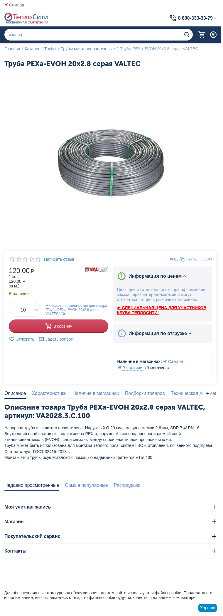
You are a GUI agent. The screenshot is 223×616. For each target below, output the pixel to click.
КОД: (174, 259)
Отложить (21, 339)
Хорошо (207, 607)
